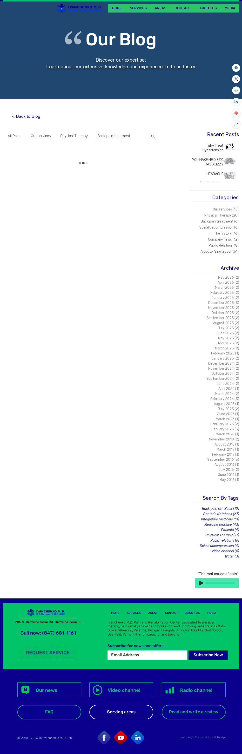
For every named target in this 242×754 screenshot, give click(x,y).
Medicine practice (221, 525)
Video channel (225, 551)
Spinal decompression (219, 546)
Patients (230, 530)
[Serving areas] (121, 712)
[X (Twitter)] (236, 79)
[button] (230, 8)
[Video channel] (121, 689)
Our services (41, 136)
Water (232, 556)
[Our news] (49, 689)
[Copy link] (236, 124)
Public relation (224, 540)
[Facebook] (236, 68)
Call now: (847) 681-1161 (48, 633)
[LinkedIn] (236, 102)
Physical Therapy (74, 136)
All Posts (14, 136)
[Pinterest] (236, 113)
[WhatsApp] (236, 90)
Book (231, 509)
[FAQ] (49, 712)
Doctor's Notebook (221, 514)
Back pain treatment (113, 136)
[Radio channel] (194, 689)
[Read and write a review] (194, 712)
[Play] (201, 583)
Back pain (212, 509)
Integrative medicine (220, 519)
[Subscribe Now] (208, 655)
